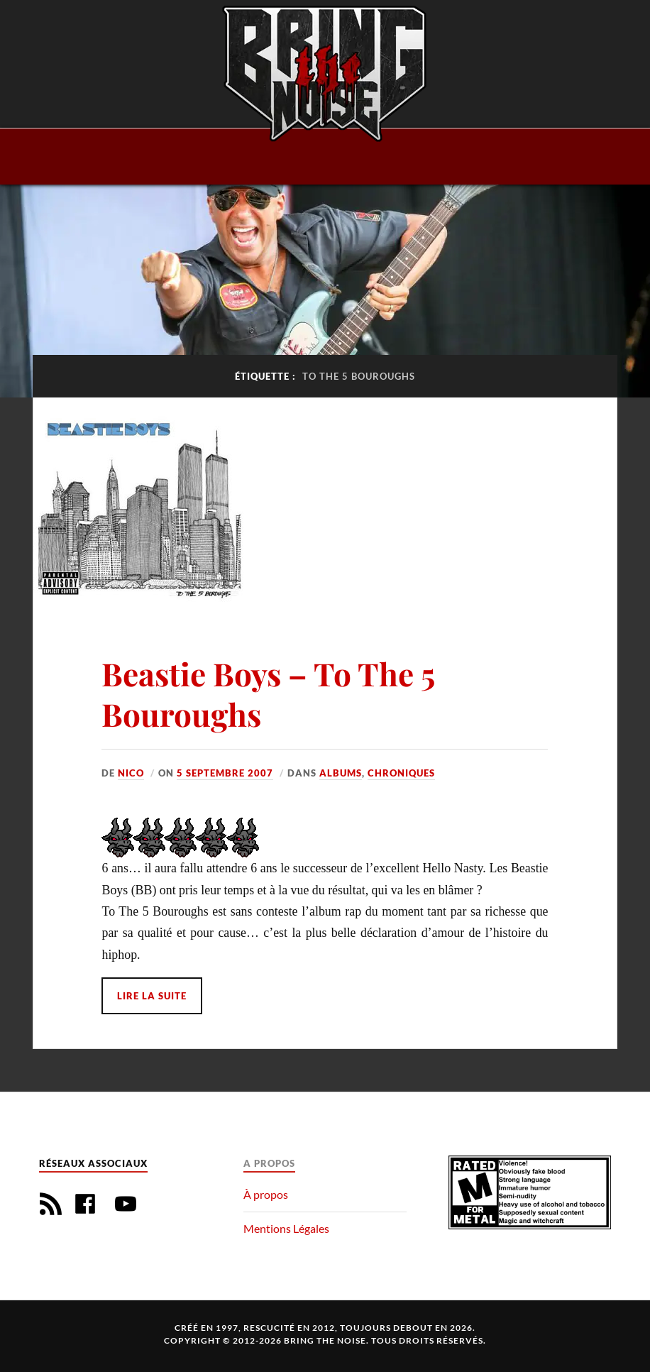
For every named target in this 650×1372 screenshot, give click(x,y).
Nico (131, 773)
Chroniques (401, 773)
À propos (265, 1194)
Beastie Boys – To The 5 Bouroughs (267, 693)
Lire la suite (152, 995)
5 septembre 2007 (225, 773)
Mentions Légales (286, 1228)
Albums (340, 773)
